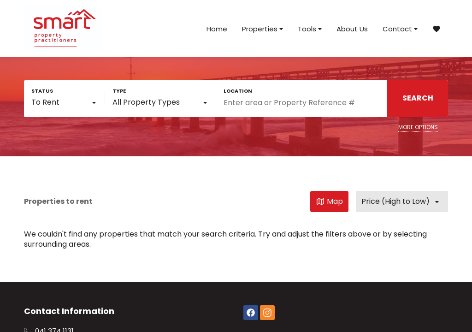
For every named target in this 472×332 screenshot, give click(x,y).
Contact (400, 28)
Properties (262, 28)
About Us (352, 29)
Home (216, 29)
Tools (310, 28)
